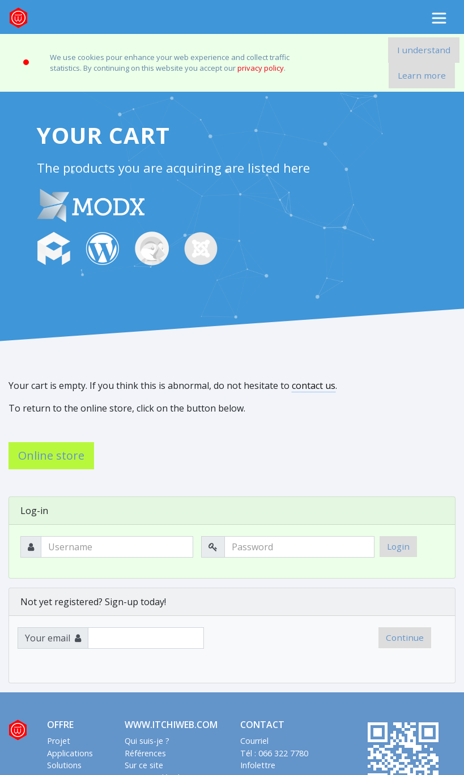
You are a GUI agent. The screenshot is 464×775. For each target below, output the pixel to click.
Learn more (422, 75)
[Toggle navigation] (439, 18)
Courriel (254, 740)
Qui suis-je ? (147, 740)
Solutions (64, 765)
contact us (313, 385)
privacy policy (260, 68)
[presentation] (292, 649)
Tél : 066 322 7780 (274, 753)
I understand (423, 49)
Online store (51, 455)
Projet (58, 740)
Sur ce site (144, 765)
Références (145, 753)
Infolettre (257, 765)
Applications (70, 753)
